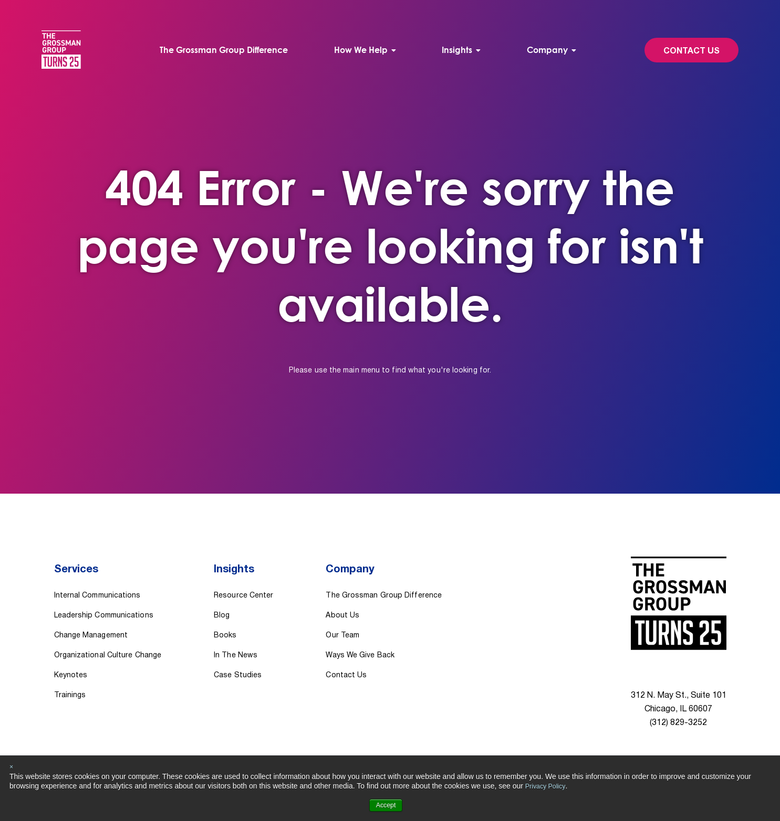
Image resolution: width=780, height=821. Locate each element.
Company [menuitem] (542, 50)
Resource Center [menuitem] (243, 580)
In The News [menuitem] (235, 640)
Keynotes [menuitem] (71, 660)
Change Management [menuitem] (91, 620)
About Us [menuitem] (342, 600)
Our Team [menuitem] (342, 620)
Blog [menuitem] (222, 600)
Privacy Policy (547, 786)
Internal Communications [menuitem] (97, 580)
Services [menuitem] (77, 563)
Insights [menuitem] (455, 50)
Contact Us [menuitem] (346, 660)
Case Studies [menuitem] (238, 660)
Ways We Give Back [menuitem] (360, 640)
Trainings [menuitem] (70, 680)
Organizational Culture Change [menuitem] (108, 640)
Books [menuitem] (225, 620)
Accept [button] (386, 805)
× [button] (11, 767)
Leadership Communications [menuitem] (103, 600)
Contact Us (679, 51)
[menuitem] (367, 50)
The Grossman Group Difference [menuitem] (229, 50)
